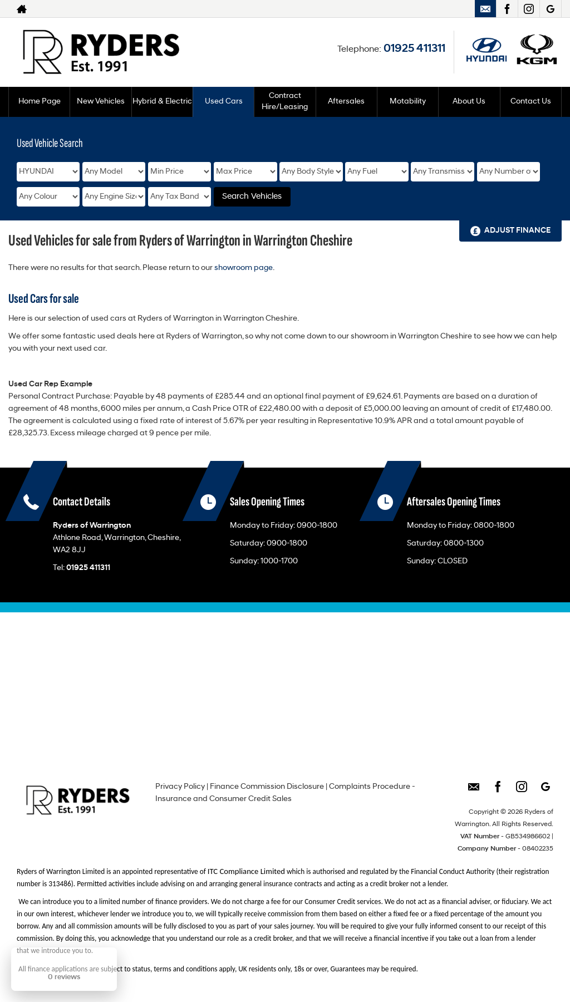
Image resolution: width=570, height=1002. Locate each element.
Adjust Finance (517, 231)
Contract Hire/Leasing (285, 101)
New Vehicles (101, 101)
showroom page (243, 268)
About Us (469, 101)
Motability (408, 101)
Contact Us (530, 101)
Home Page (39, 101)
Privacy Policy (180, 787)
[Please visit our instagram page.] (528, 9)
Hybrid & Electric (162, 101)
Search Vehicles (252, 197)
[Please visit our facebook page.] (507, 9)
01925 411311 (414, 49)
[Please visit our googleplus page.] (550, 9)
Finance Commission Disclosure (267, 787)
